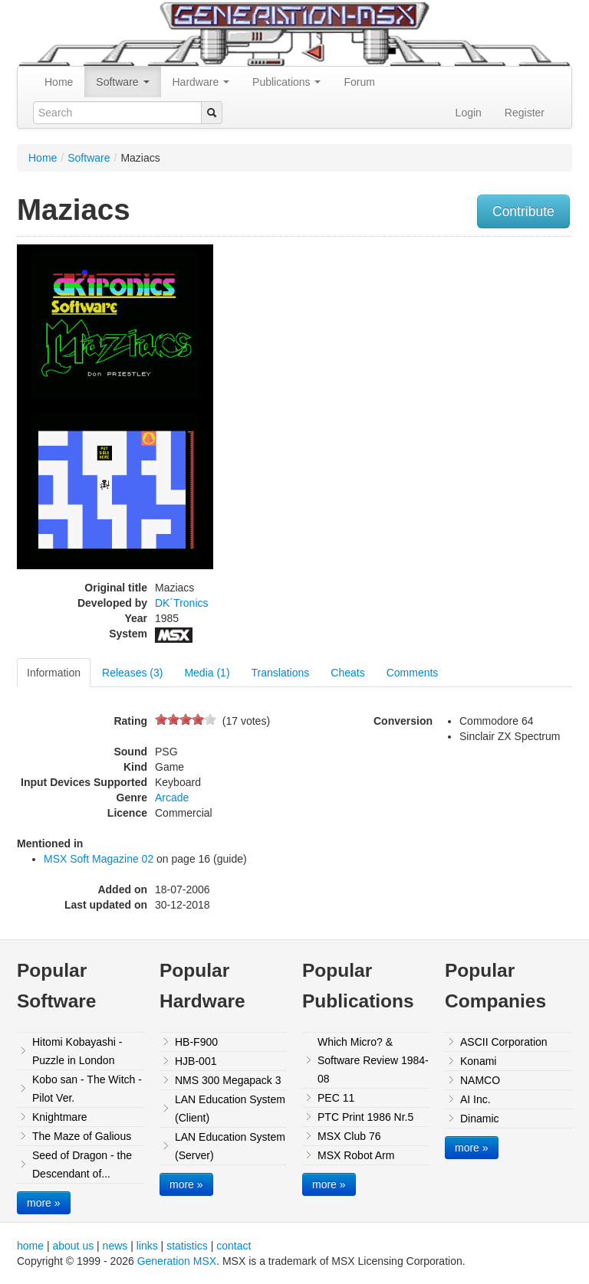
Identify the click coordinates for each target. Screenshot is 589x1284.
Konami (478, 1061)
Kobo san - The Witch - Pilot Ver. (87, 1088)
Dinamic (479, 1118)
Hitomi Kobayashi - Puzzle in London (77, 1051)
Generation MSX (177, 1261)
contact (233, 1246)
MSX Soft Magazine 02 (98, 859)
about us (73, 1246)
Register (525, 112)
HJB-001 (195, 1061)
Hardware (201, 82)
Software (122, 82)
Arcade (172, 797)
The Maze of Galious (81, 1136)
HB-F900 (196, 1042)
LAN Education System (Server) (230, 1146)
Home (58, 82)
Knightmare (59, 1117)
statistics (187, 1246)
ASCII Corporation (504, 1042)
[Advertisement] (493, 340)
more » (44, 1203)
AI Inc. (475, 1099)
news (115, 1246)
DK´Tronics (182, 603)
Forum (359, 82)
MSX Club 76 (349, 1136)
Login (469, 112)
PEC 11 (336, 1098)
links (147, 1246)
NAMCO (480, 1080)
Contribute (523, 211)
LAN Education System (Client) (230, 1108)
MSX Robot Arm (356, 1155)
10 (210, 719)
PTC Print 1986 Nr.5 (365, 1117)
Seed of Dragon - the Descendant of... (82, 1164)
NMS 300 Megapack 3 (228, 1080)
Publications (286, 82)
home (30, 1246)
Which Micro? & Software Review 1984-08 (373, 1060)
